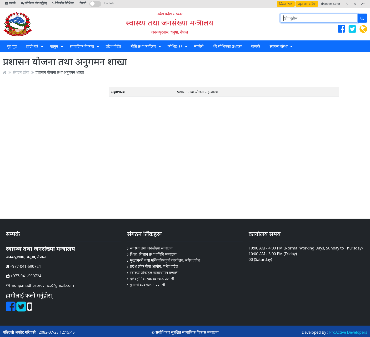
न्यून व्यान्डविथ (306, 4)
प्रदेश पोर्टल (113, 46)
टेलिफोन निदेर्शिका (63, 3)
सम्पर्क (10, 3)
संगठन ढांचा (21, 72)
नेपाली (83, 3)
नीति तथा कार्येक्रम (143, 46)
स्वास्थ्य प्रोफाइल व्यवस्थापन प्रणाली (154, 272)
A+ (363, 4)
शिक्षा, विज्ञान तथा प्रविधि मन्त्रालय (153, 254)
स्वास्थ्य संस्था (279, 46)
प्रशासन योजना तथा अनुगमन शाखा (59, 72)
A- (347, 4)
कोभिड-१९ (175, 46)
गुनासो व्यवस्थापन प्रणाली (147, 284)
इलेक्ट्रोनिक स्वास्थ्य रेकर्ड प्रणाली (152, 278)
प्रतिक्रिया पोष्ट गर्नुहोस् (34, 3)
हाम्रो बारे (32, 46)
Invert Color (330, 4)
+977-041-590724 (23, 266)
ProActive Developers (348, 332)
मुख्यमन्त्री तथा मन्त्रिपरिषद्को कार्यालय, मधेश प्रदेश (165, 260)
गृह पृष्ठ (12, 46)
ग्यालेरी (198, 46)
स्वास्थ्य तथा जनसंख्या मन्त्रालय (169, 22)
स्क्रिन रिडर (285, 4)
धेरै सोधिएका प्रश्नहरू (227, 46)
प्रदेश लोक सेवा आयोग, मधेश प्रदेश (154, 266)
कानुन (54, 46)
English (109, 3)
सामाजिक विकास (82, 46)
